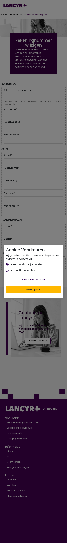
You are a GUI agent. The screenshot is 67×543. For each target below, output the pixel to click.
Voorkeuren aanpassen (33, 279)
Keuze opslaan (33, 289)
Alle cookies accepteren (21, 270)
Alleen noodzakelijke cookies (24, 264)
